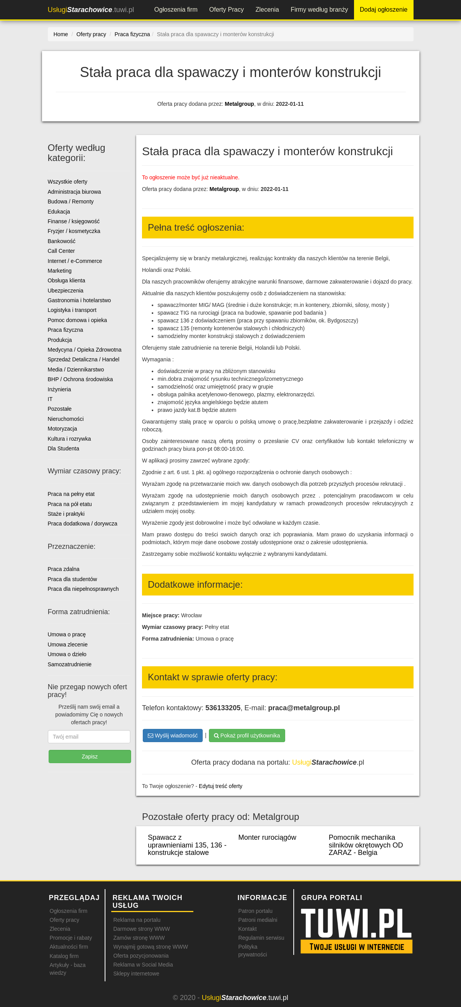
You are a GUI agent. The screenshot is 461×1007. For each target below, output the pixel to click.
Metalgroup (239, 104)
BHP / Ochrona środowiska (80, 379)
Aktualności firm (69, 947)
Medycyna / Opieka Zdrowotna (85, 350)
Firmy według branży (319, 9)
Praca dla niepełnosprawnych (83, 589)
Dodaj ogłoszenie (384, 9)
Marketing (60, 271)
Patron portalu (255, 911)
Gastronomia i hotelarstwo (79, 300)
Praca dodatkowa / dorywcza (82, 523)
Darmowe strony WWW (141, 929)
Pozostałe (60, 409)
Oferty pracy (64, 920)
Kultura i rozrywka (69, 439)
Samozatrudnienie (70, 664)
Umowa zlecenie (68, 644)
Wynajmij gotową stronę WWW (150, 947)
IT (50, 399)
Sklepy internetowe (136, 973)
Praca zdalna (64, 569)
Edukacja (59, 211)
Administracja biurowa (74, 192)
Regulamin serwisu (261, 938)
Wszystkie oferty (68, 182)
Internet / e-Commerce (75, 261)
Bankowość (62, 241)
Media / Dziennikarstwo (76, 369)
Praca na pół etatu (70, 504)
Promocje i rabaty (71, 938)
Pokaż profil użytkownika (247, 735)
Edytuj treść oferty (220, 786)
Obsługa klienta (67, 280)
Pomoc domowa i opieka (77, 320)
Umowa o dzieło (67, 654)
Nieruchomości (66, 419)
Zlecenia (267, 9)
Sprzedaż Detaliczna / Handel (83, 359)
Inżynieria (59, 389)
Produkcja (60, 340)
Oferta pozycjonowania (140, 956)
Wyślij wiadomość (173, 735)
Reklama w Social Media (143, 964)
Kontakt (247, 929)
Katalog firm (64, 956)
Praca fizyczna (65, 330)
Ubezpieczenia (66, 290)
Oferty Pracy (226, 9)
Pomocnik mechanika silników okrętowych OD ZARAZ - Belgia (366, 845)
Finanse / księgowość (74, 221)
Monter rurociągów (267, 837)
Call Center (61, 251)
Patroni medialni (257, 920)
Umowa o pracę (67, 634)
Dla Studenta (63, 448)
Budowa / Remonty (71, 201)
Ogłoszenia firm (176, 9)
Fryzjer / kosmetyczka (74, 231)
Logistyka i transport (72, 310)
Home (61, 34)
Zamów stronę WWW (139, 938)
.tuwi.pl (91, 10)
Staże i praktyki (66, 514)
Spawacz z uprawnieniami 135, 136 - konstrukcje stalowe (187, 845)
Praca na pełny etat (71, 494)
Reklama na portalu (136, 920)
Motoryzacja (62, 429)
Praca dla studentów (72, 579)
